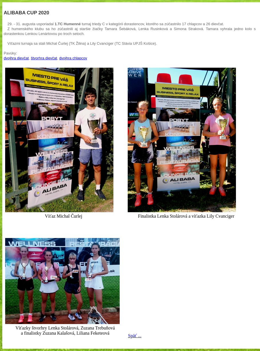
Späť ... (134, 335)
